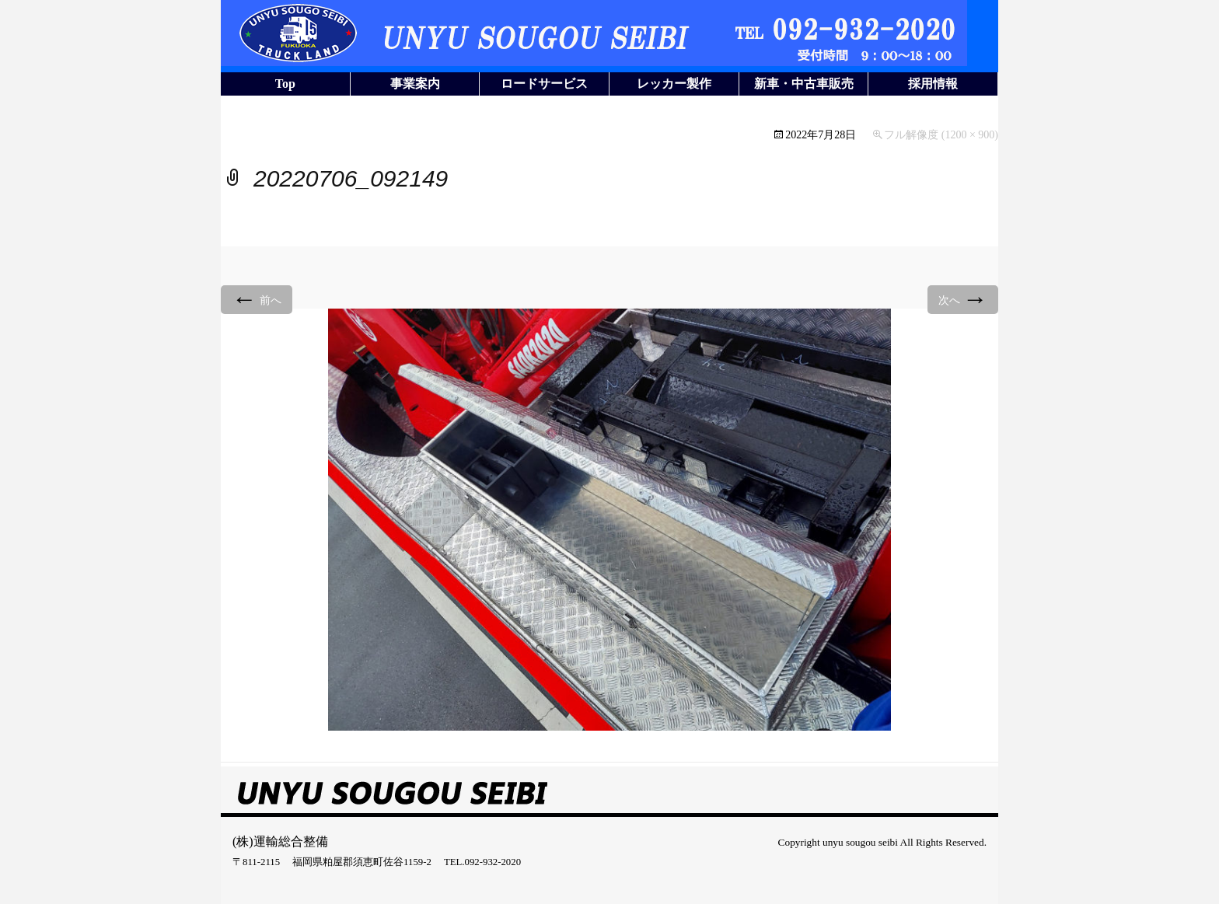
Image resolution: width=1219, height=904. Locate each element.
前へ (256, 298)
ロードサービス (544, 83)
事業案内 (415, 83)
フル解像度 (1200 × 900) (941, 135)
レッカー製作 (674, 83)
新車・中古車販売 (804, 83)
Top (285, 83)
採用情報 (933, 83)
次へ (963, 298)
